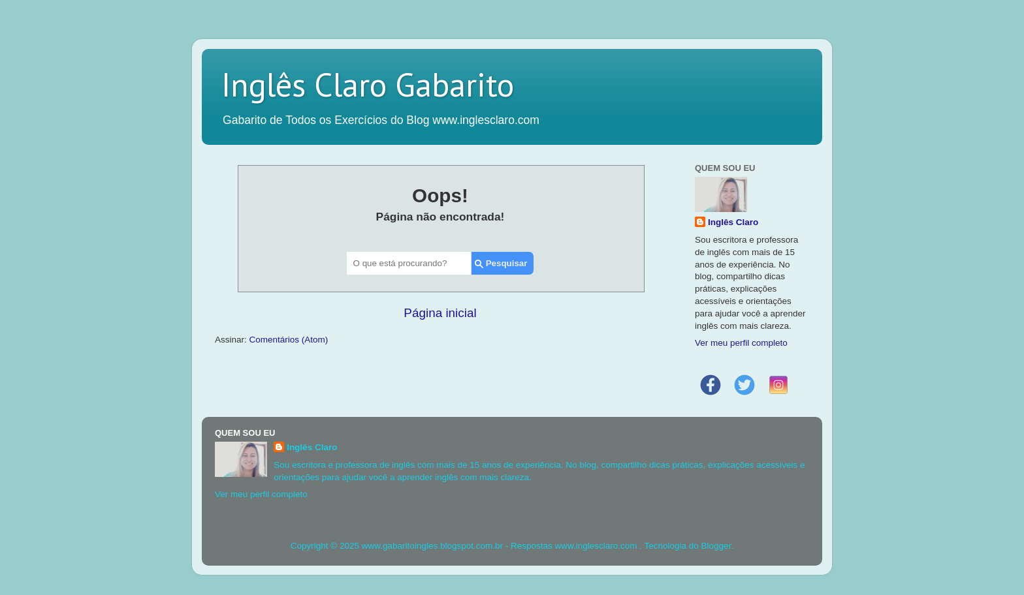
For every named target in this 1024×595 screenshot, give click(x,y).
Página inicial (440, 313)
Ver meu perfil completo (741, 343)
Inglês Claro (733, 222)
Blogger (716, 546)
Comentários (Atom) (288, 339)
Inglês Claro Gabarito (367, 84)
